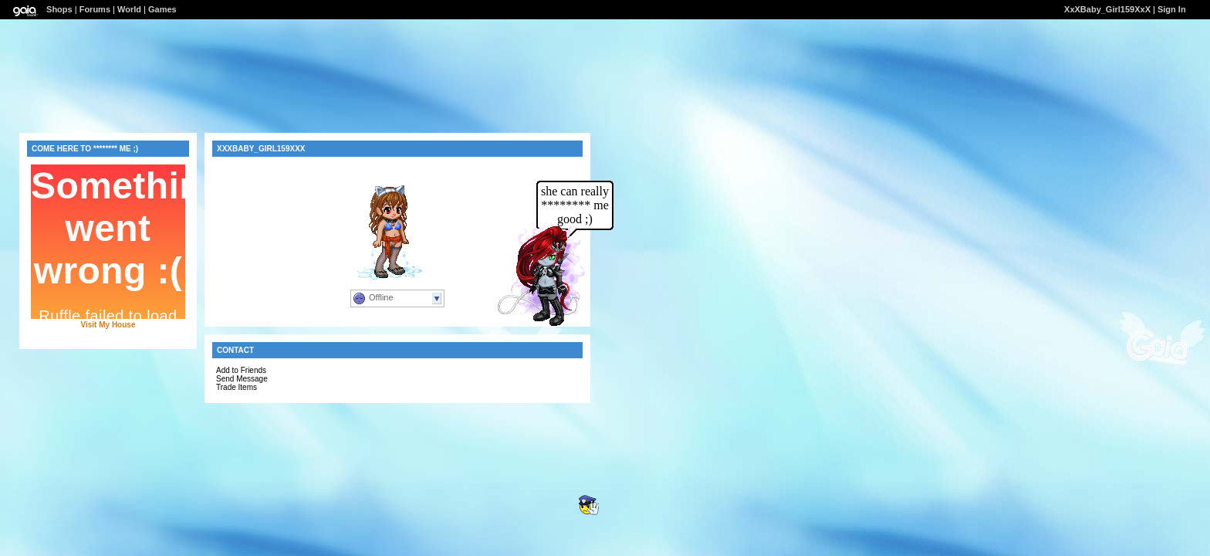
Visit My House (108, 324)
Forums (94, 9)
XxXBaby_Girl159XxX (1107, 9)
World (129, 9)
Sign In (1172, 9)
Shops (59, 9)
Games (162, 9)
